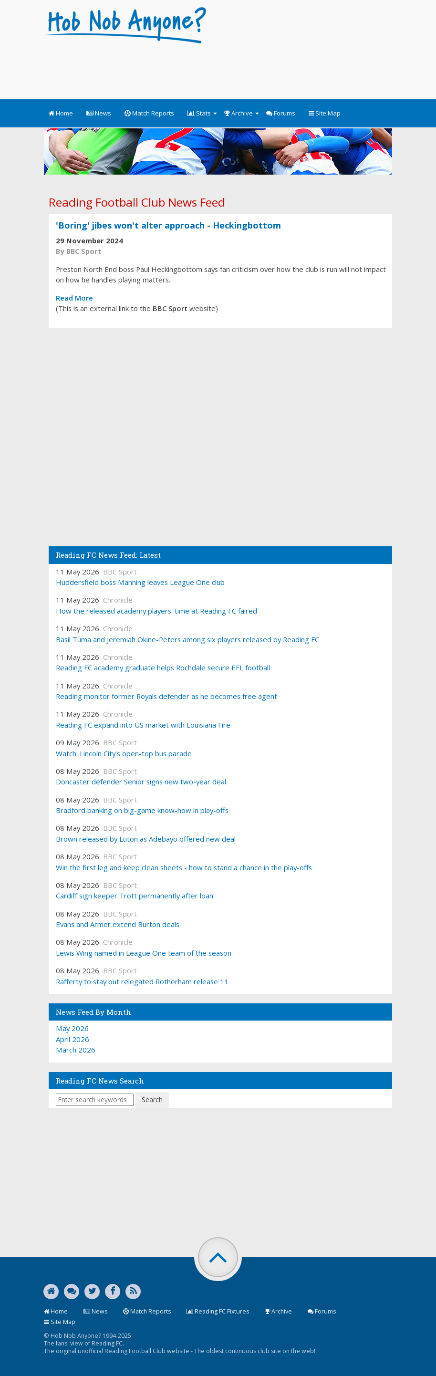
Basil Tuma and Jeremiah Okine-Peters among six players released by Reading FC (187, 639)
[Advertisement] (217, 66)
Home (61, 113)
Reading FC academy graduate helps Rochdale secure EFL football (163, 667)
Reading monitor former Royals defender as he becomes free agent (166, 696)
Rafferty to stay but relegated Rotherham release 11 (142, 981)
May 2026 (72, 1028)
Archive (241, 113)
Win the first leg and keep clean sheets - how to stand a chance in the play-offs (184, 867)
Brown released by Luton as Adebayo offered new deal (146, 839)
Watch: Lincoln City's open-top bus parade (124, 753)
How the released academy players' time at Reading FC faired (156, 610)
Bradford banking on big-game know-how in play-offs (142, 810)
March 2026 (75, 1049)
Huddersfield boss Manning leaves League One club (140, 582)
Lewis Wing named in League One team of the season (143, 953)
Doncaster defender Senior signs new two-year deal (141, 781)
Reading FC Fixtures (218, 1311)
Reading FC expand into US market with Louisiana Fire (143, 725)
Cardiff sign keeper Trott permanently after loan (134, 895)
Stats (202, 113)
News (98, 113)
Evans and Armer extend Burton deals (117, 924)
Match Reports (149, 113)
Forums (280, 113)
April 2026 (72, 1039)
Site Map (325, 113)
